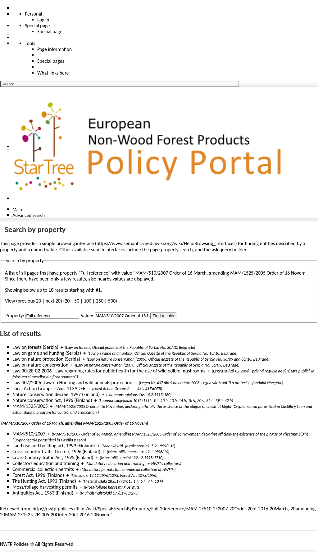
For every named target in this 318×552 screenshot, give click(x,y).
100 (87, 301)
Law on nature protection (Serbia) (46, 359)
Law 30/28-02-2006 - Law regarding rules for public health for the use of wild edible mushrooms (108, 371)
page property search (171, 250)
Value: (87, 315)
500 (112, 301)
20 (67, 301)
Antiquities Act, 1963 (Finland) (42, 493)
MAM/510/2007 (28, 434)
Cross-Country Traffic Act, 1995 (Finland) (52, 457)
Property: (14, 315)
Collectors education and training (45, 463)
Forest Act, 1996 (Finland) (38, 475)
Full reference (94, 273)
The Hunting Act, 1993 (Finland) (44, 481)
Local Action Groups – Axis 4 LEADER (49, 388)
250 (99, 301)
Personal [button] (33, 14)
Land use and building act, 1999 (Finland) (53, 446)
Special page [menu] (37, 26)
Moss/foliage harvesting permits (44, 487)
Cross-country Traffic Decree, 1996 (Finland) (56, 451)
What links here (53, 73)
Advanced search (28, 215)
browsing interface (75, 243)
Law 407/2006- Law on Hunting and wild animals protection (72, 382)
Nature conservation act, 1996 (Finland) (52, 400)
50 (76, 301)
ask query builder (229, 250)
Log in (43, 20)
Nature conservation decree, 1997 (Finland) (56, 394)
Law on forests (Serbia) (35, 347)
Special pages (50, 61)
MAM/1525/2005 (30, 406)
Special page (49, 31)
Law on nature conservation (40, 365)
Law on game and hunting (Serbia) (46, 353)
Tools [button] (30, 43)
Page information (54, 49)
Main (17, 209)
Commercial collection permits (43, 469)
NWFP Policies (14, 544)
